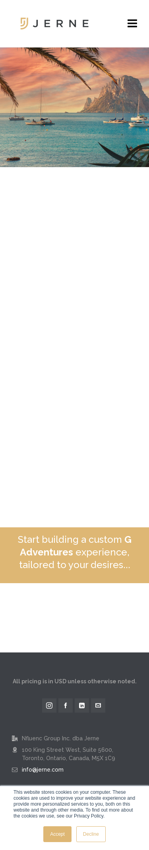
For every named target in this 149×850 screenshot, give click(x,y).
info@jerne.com (43, 769)
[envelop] (98, 705)
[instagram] (49, 705)
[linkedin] (82, 705)
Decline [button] (91, 834)
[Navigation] (132, 24)
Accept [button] (57, 834)
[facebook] (65, 705)
